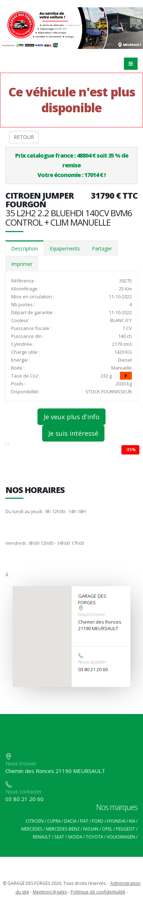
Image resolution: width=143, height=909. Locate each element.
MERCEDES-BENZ (63, 829)
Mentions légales (50, 892)
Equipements (65, 248)
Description (24, 248)
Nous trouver (91, 614)
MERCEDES (32, 829)
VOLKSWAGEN (121, 837)
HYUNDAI (116, 821)
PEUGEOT (125, 829)
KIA (132, 821)
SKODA (75, 837)
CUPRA (54, 821)
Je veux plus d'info (71, 416)
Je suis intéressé (73, 433)
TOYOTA (94, 837)
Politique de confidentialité (98, 892)
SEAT (59, 837)
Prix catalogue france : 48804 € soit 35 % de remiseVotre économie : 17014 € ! (71, 165)
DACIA (70, 821)
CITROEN (35, 821)
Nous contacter (23, 791)
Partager (102, 248)
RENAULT (42, 837)
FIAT (84, 821)
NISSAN (90, 829)
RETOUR (24, 137)
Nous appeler (92, 662)
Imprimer (21, 264)
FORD (97, 821)
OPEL (107, 829)
